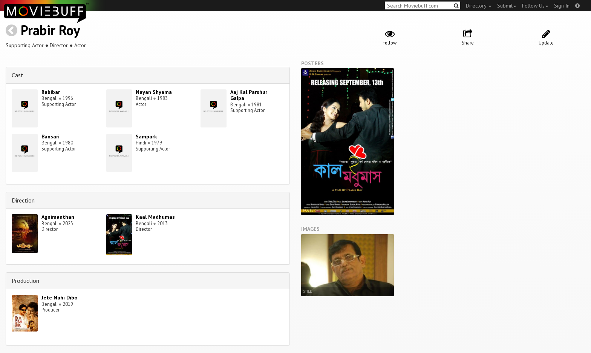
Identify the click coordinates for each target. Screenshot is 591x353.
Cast (17, 75)
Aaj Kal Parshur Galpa (248, 95)
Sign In (562, 5)
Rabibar (50, 92)
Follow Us (535, 5)
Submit (506, 5)
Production (25, 280)
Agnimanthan (57, 216)
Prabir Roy (50, 30)
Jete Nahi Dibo (59, 297)
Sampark (146, 136)
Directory (478, 5)
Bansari (50, 136)
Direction (23, 200)
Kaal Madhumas (155, 216)
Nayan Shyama (154, 92)
